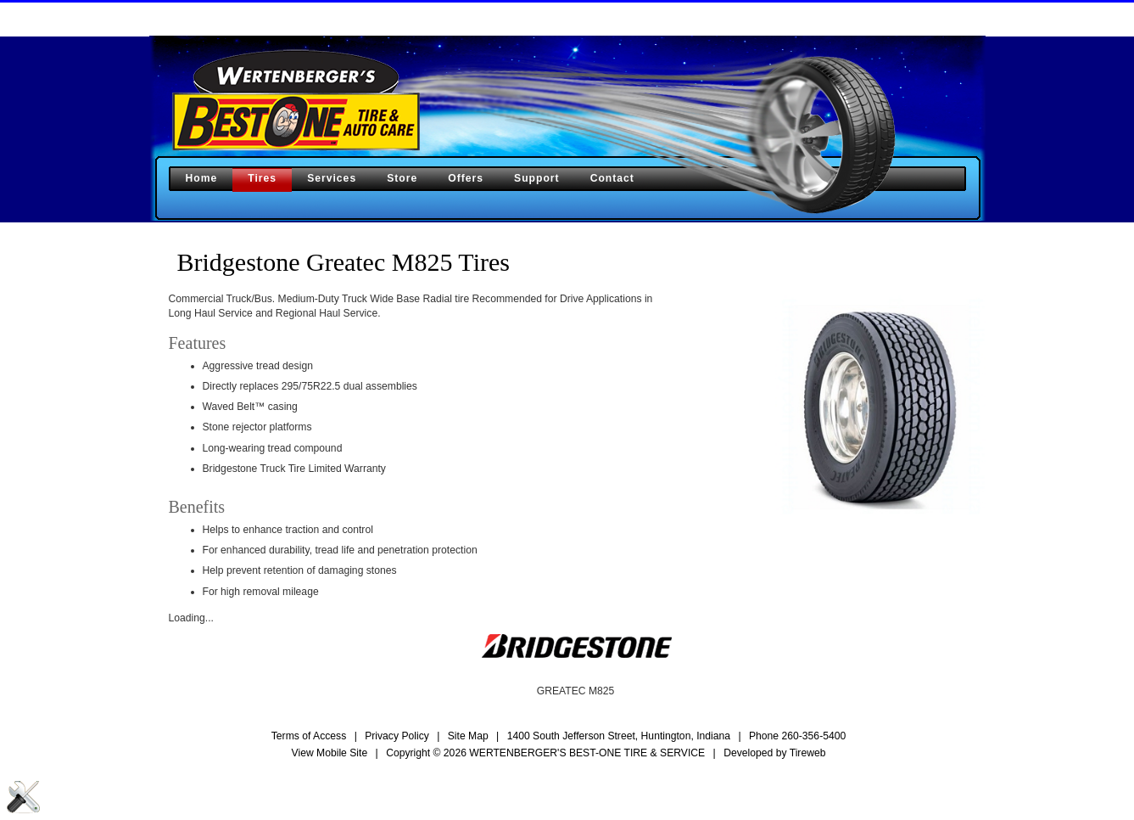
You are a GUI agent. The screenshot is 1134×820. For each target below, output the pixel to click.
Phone (797, 736)
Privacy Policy (397, 736)
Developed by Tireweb (774, 753)
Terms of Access (309, 736)
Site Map (468, 736)
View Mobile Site (330, 753)
